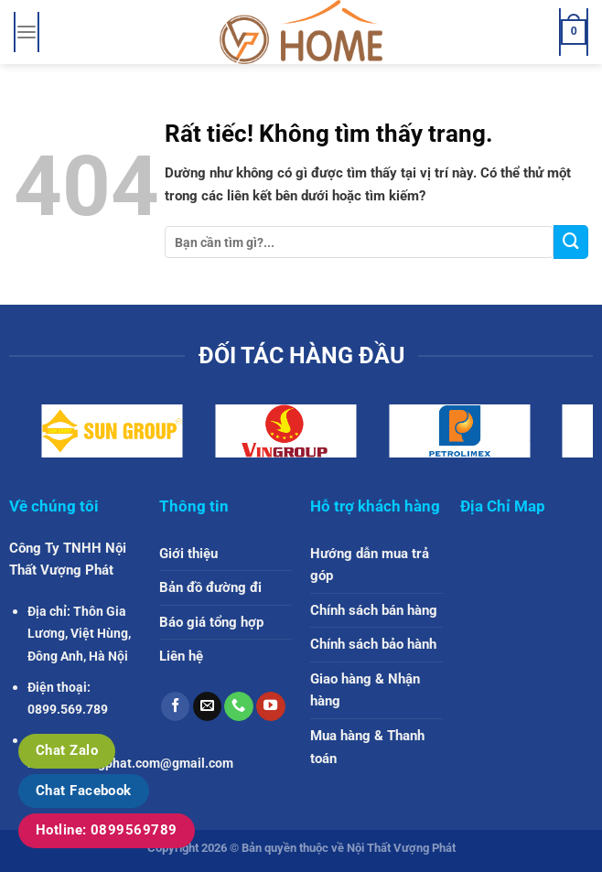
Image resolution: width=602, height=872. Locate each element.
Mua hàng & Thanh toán (367, 747)
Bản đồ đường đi (210, 587)
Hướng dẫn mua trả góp (369, 565)
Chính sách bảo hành (373, 644)
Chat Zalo (67, 750)
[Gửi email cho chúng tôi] (207, 706)
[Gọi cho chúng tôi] (238, 706)
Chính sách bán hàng (373, 610)
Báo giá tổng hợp (211, 622)
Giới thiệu (188, 553)
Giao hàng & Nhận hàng (365, 690)
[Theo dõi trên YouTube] (270, 706)
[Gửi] (571, 242)
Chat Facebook (84, 790)
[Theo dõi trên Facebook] (175, 706)
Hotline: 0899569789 (106, 830)
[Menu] (26, 32)
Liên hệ (181, 656)
